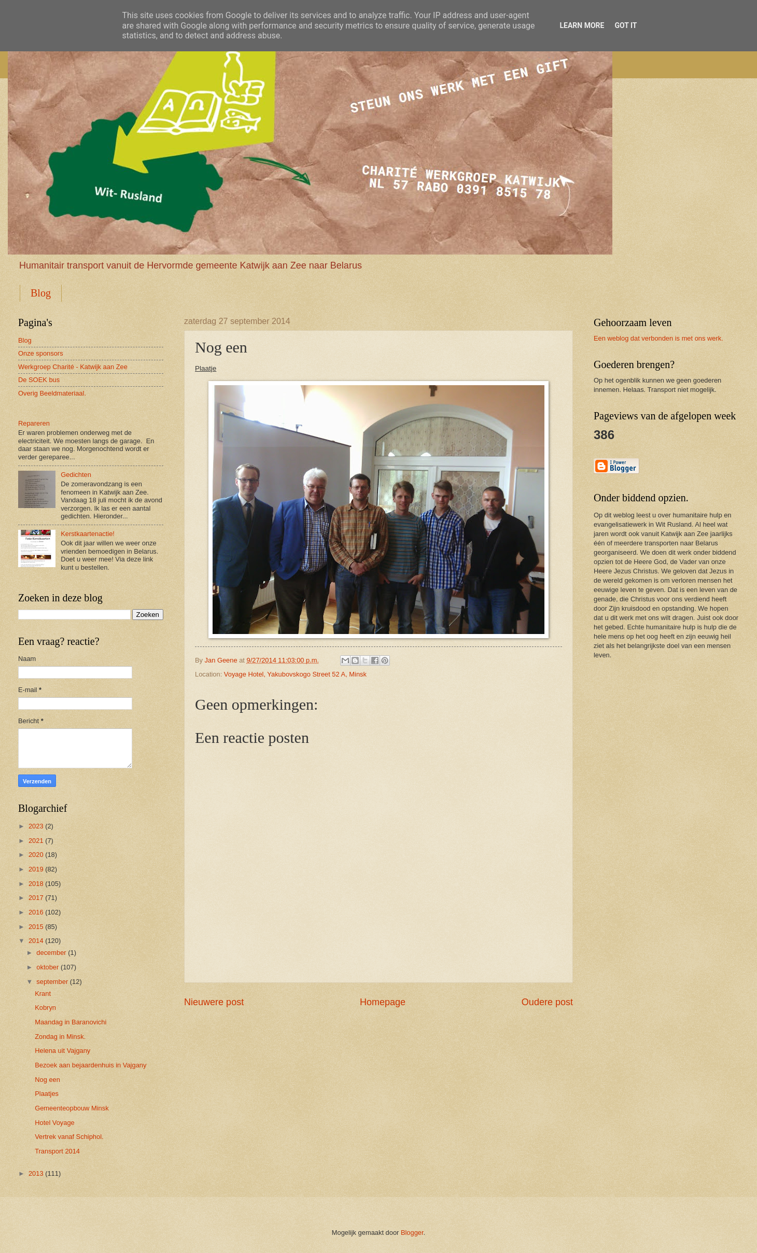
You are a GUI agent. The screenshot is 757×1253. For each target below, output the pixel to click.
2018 (36, 884)
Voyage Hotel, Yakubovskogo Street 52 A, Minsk (295, 674)
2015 (36, 927)
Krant (43, 993)
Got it (625, 25)
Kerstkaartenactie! (88, 534)
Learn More (581, 25)
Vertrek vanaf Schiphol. (69, 1137)
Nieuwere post (214, 1002)
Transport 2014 (57, 1151)
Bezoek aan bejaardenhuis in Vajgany (90, 1065)
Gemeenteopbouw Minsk (71, 1108)
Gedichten (76, 474)
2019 (36, 869)
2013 (36, 1173)
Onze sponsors (40, 353)
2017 (36, 898)
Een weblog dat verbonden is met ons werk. (658, 338)
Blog (41, 293)
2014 (36, 941)
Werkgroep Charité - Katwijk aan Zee (73, 367)
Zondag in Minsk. (60, 1036)
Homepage (382, 1002)
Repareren (34, 423)
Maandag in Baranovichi (70, 1022)
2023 (36, 826)
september (52, 981)
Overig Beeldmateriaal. (52, 393)
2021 (36, 840)
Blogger (412, 1232)
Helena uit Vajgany (62, 1050)
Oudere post (547, 1002)
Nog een (47, 1079)
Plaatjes (47, 1093)
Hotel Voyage (55, 1123)
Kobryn (45, 1007)
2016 (36, 912)
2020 (36, 854)
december (51, 952)
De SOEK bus (39, 380)
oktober (47, 967)
